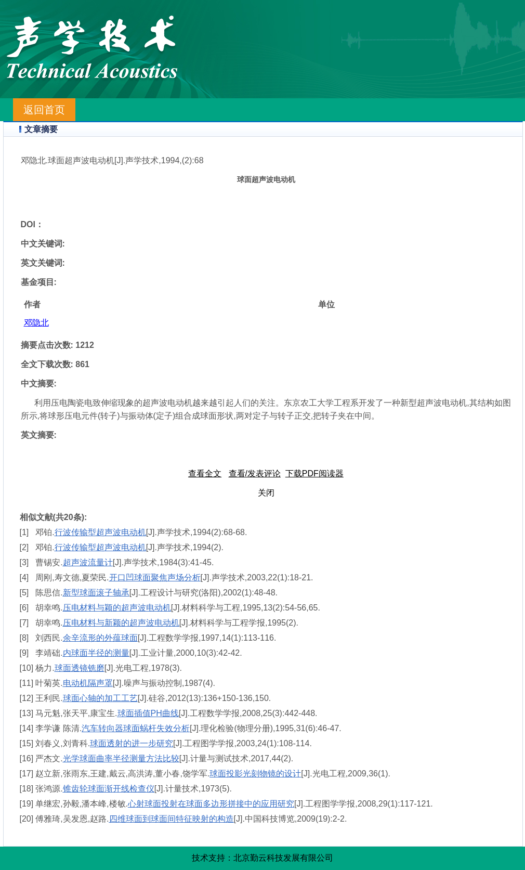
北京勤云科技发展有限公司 (283, 857)
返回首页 (44, 109)
